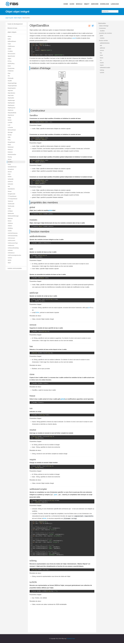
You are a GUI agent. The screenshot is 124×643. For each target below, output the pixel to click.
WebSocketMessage (13, 216)
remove (102, 50)
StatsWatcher (11, 189)
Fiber (9, 73)
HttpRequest (11, 105)
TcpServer (10, 201)
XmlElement (11, 245)
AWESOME (94, 4)
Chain (9, 43)
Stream (10, 191)
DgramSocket (11, 56)
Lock (9, 125)
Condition (10, 51)
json (89, 307)
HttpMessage (11, 100)
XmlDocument (11, 240)
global (50, 210)
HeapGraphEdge (12, 83)
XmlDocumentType (13, 243)
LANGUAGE (115, 4)
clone (101, 55)
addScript (102, 48)
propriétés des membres (105, 33)
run (101, 60)
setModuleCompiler (105, 67)
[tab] (16, 24)
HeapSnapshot (12, 88)
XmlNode (10, 250)
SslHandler (10, 179)
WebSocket (11, 213)
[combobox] (110, 11)
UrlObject (10, 211)
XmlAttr (10, 230)
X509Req (10, 228)
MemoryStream (12, 130)
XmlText (10, 257)
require (102, 65)
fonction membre (103, 40)
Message (10, 132)
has (101, 52)
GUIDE (72, 4)
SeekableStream (12, 166)
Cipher (9, 48)
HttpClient (10, 90)
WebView (10, 218)
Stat (9, 186)
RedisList (10, 149)
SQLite (9, 159)
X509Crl (10, 225)
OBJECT (86, 4)
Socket (9, 176)
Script (9, 164)
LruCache (10, 127)
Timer (9, 208)
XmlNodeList (11, 252)
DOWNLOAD (104, 4)
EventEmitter (11, 68)
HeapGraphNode (12, 85)
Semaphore (11, 169)
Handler (10, 80)
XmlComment (11, 238)
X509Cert (10, 223)
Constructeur (102, 28)
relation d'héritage (103, 25)
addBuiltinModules (105, 43)
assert (74, 38)
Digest (9, 58)
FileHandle (10, 78)
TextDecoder (11, 203)
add (101, 45)
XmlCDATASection (13, 233)
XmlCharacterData (12, 235)
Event (9, 66)
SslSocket (10, 184)
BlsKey (9, 36)
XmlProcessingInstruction (14, 255)
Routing (10, 157)
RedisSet (10, 152)
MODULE (79, 4)
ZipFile (9, 260)
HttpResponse (11, 107)
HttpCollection (11, 93)
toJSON (102, 72)
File (9, 75)
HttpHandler (11, 98)
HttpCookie (11, 95)
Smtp (9, 174)
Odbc (9, 137)
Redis (9, 144)
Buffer (9, 39)
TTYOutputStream (12, 198)
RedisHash (10, 147)
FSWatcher (11, 71)
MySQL (10, 134)
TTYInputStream (12, 196)
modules (102, 38)
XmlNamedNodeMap (13, 248)
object (9, 262)
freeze (101, 57)
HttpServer (10, 110)
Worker (10, 221)
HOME (66, 4)
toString (102, 70)
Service (10, 171)
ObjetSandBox (102, 23)
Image (9, 117)
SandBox (10, 161)
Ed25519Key (11, 63)
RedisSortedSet (12, 154)
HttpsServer (11, 115)
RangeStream (11, 142)
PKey (9, 139)
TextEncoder (11, 206)
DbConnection (11, 53)
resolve (102, 62)
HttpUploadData (12, 112)
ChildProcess (11, 46)
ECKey (9, 61)
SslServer (10, 181)
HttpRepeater (11, 103)
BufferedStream (12, 41)
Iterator (9, 120)
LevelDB (10, 122)
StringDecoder (11, 194)
